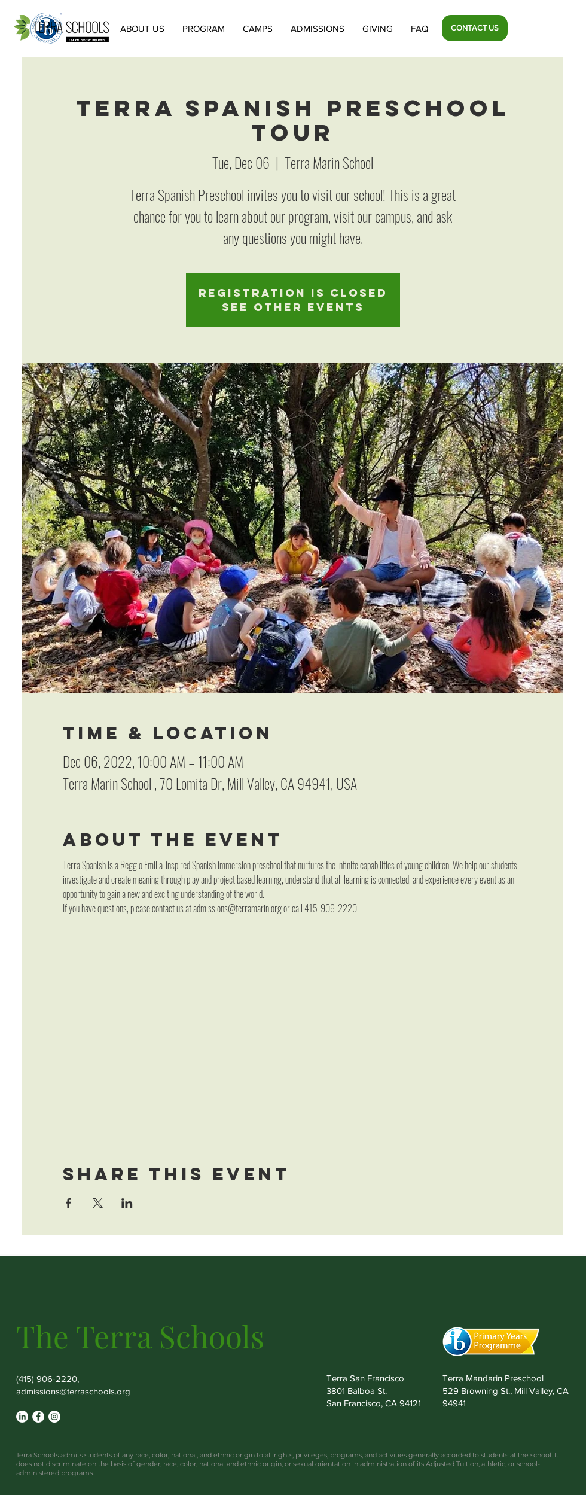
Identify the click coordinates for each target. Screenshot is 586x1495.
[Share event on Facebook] (68, 1203)
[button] (142, 28)
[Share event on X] (97, 1203)
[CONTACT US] (475, 28)
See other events (293, 307)
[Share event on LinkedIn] (127, 1203)
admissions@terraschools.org (73, 1391)
